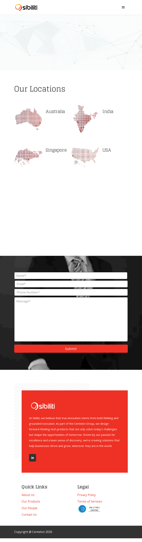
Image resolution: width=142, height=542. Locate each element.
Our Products (31, 501)
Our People (29, 508)
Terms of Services (89, 501)
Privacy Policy (86, 495)
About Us (28, 495)
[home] (26, 7)
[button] (123, 7)
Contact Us (29, 515)
